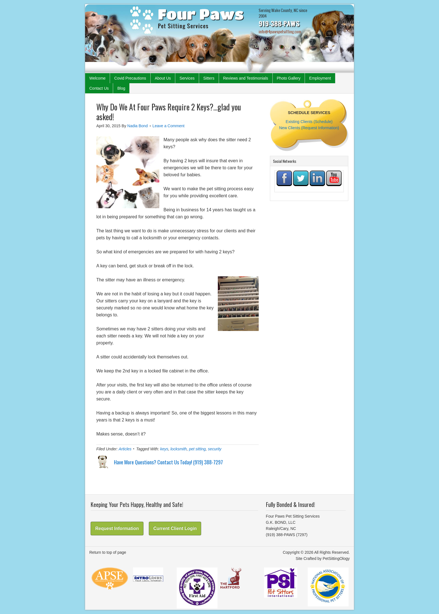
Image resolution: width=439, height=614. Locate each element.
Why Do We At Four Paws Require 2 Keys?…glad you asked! (168, 111)
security (214, 449)
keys (164, 449)
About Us (163, 78)
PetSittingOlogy (336, 558)
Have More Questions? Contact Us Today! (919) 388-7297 (168, 462)
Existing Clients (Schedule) (309, 121)
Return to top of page (107, 552)
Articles (125, 449)
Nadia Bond (137, 126)
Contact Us (99, 88)
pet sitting (197, 449)
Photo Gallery (289, 78)
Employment (320, 78)
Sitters (208, 78)
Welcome (97, 78)
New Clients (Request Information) (309, 128)
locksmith (179, 449)
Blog (121, 88)
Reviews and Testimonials (245, 78)
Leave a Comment (169, 126)
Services (187, 78)
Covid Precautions (130, 78)
